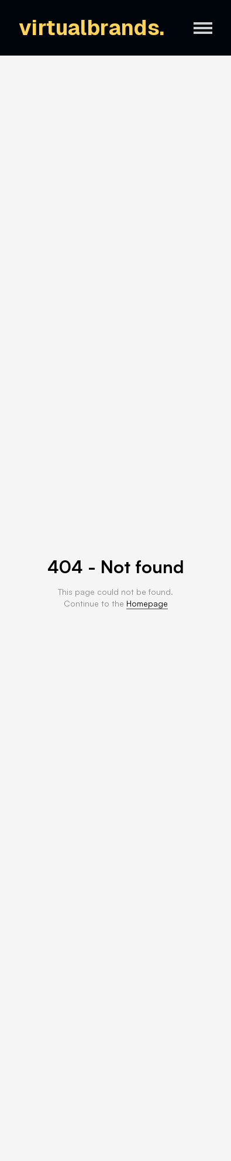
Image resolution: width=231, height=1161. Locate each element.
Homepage (147, 603)
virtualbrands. (92, 28)
